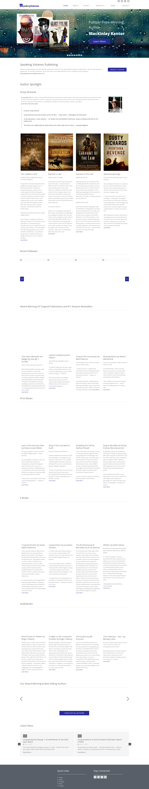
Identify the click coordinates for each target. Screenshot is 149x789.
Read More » (27, 741)
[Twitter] (122, 1)
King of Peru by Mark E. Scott (59, 436)
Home (61, 767)
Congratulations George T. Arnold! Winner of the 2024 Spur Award (45, 730)
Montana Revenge (112, 146)
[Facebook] (119, 1)
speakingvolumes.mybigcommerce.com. (33, 73)
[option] (28, 685)
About (61, 769)
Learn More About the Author (29, 104)
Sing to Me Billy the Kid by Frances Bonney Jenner (115, 436)
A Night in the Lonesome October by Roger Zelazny (60, 627)
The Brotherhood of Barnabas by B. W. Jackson (88, 535)
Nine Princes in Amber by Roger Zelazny (33, 627)
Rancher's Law (54, 174)
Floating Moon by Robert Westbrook (114, 347)
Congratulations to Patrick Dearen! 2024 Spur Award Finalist (100, 730)
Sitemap (52, 786)
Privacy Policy (60, 786)
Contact (61, 775)
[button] (90, 5)
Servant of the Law (84, 174)
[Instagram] (125, 1)
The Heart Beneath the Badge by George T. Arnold (32, 348)
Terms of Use (69, 786)
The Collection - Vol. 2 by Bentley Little (114, 627)
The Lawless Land (29, 174)
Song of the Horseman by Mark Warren (88, 347)
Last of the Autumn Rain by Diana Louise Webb (33, 436)
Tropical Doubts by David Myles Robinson (33, 535)
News (25, 725)
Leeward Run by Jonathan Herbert (60, 535)
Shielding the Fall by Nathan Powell (85, 436)
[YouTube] (128, 1)
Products (61, 771)
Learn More (99, 41)
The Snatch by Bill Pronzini (84, 627)
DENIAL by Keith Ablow (113, 534)
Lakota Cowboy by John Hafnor (59, 345)
